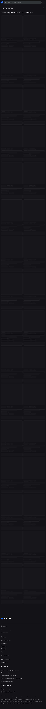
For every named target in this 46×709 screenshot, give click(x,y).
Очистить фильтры (28, 12)
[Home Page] (2, 2)
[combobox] (23, 8)
